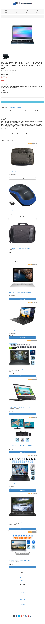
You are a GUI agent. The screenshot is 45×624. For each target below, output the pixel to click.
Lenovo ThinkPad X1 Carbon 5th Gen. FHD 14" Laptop (20, 330)
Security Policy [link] (22, 604)
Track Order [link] (22, 577)
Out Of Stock (22, 178)
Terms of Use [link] (22, 599)
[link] (16, 616)
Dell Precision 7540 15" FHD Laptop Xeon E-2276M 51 (20, 369)
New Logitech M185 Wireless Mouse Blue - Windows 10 (20, 210)
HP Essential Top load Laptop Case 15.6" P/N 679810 (20, 248)
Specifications (12, 107)
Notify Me (22, 102)
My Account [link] (22, 575)
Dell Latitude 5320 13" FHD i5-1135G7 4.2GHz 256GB (20, 445)
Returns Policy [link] (22, 607)
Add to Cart (22, 413)
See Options (22, 299)
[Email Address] (20, 613)
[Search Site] (43, 7)
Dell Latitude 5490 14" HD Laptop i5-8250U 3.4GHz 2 (20, 522)
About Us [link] (22, 587)
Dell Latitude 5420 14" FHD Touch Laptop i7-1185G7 (20, 560)
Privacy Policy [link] (22, 601)
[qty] (22, 98)
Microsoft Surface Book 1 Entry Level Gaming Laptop (20, 292)
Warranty (19, 107)
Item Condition (5, 107)
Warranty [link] (22, 592)
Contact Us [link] (22, 589)
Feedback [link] (22, 580)
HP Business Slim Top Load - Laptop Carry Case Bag (20, 171)
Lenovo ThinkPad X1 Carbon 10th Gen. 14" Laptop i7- (20, 483)
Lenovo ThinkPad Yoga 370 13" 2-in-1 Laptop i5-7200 (20, 407)
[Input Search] (21, 7)
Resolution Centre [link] (22, 582)
